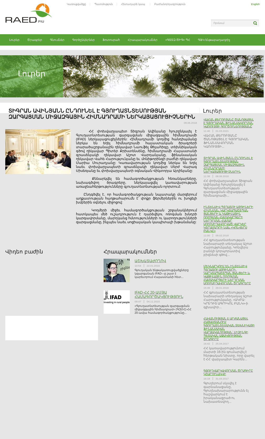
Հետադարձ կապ (133, 4)
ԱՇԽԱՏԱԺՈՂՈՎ (150, 261)
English (255, 4)
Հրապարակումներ (142, 39)
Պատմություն (103, 4)
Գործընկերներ (83, 39)
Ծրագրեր (34, 39)
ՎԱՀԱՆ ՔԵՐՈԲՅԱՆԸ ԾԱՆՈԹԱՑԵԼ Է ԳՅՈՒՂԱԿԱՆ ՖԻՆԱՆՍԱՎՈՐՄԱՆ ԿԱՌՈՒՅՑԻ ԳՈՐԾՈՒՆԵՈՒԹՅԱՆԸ (228, 123)
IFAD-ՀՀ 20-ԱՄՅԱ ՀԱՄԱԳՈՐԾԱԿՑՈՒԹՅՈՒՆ (159, 294)
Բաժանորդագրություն (169, 4)
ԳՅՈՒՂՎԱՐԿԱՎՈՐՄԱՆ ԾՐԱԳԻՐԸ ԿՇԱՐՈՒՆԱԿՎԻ (228, 372)
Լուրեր (14, 39)
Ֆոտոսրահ (111, 39)
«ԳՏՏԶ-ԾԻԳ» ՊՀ (177, 39)
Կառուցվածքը (76, 4)
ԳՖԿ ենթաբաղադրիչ (214, 39)
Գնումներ (57, 39)
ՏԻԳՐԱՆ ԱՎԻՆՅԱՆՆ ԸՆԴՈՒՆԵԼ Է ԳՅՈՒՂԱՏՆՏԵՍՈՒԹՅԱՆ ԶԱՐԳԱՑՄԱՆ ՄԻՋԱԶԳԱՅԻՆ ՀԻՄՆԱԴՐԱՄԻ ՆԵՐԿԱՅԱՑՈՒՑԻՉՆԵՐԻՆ (228, 164)
